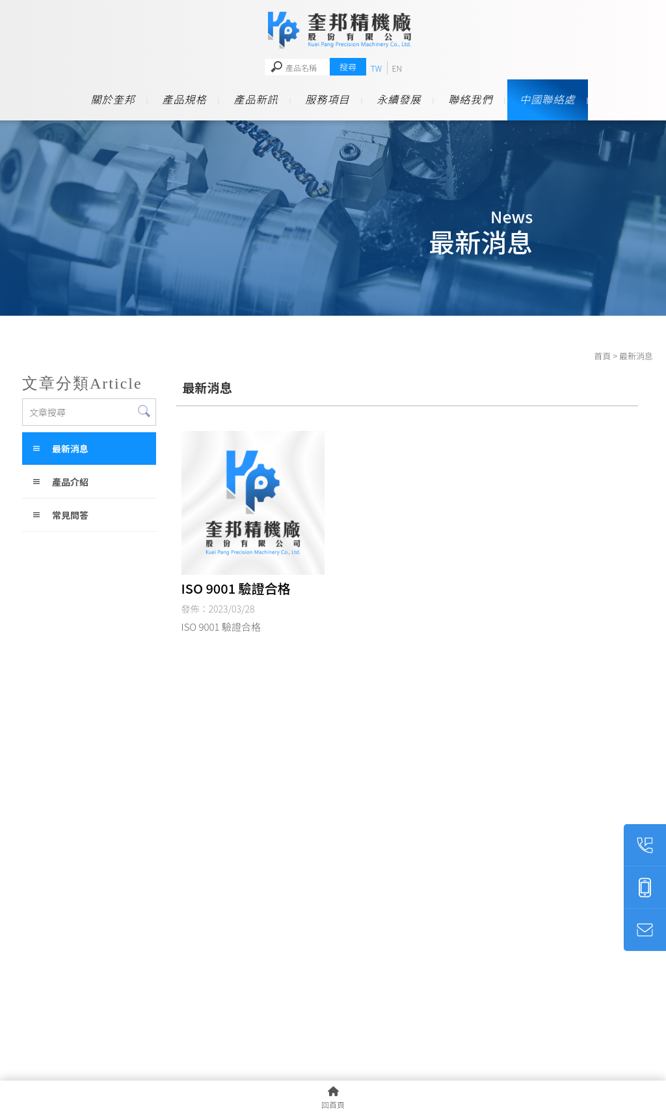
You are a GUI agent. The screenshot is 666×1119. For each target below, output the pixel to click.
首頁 (602, 356)
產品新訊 (255, 99)
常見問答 (70, 514)
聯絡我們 (470, 99)
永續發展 (399, 99)
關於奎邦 (112, 99)
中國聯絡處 (548, 99)
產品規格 (184, 99)
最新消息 (70, 448)
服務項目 (327, 99)
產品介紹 (70, 481)
